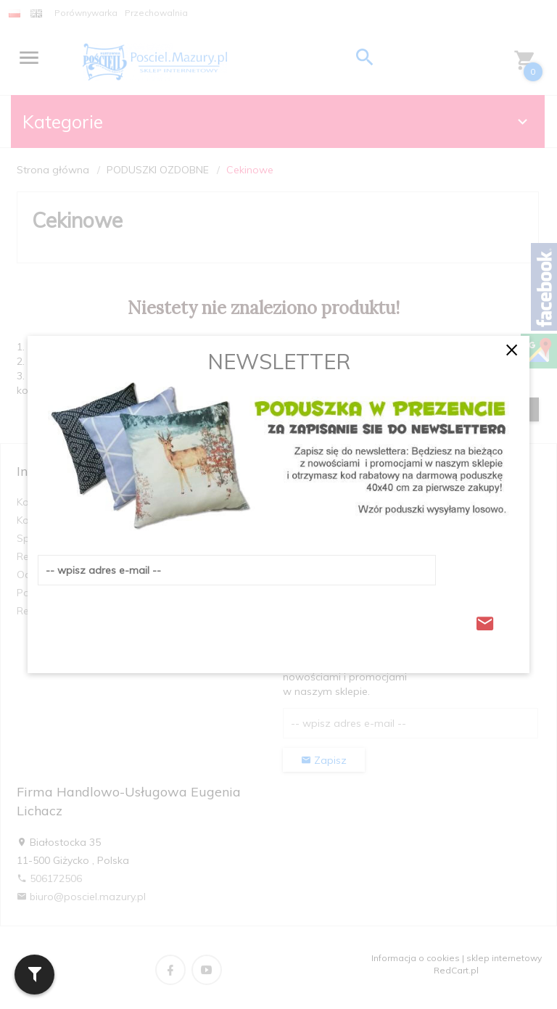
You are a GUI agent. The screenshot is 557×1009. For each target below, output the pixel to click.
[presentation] (148, 619)
